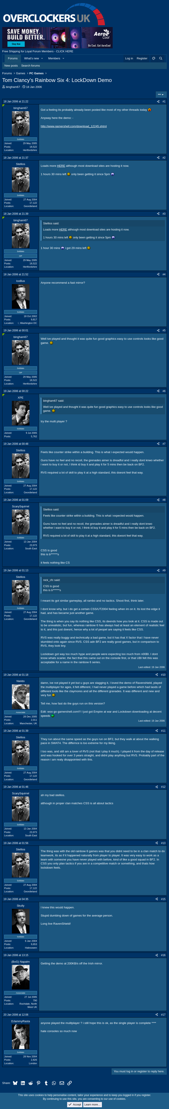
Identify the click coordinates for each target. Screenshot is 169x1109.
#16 (163, 955)
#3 (164, 213)
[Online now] (3, 105)
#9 (164, 570)
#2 (164, 157)
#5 (164, 330)
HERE (61, 165)
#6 (164, 391)
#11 (163, 730)
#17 (163, 1014)
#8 (164, 499)
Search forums (30, 65)
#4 (164, 274)
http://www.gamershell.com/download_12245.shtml (74, 126)
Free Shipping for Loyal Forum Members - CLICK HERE (37, 51)
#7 (164, 443)
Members (54, 58)
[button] (42, 58)
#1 (164, 101)
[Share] (158, 101)
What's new (31, 58)
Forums (13, 58)
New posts (11, 65)
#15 (163, 899)
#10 (163, 674)
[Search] (160, 58)
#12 (163, 786)
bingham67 (13, 87)
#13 (163, 843)
